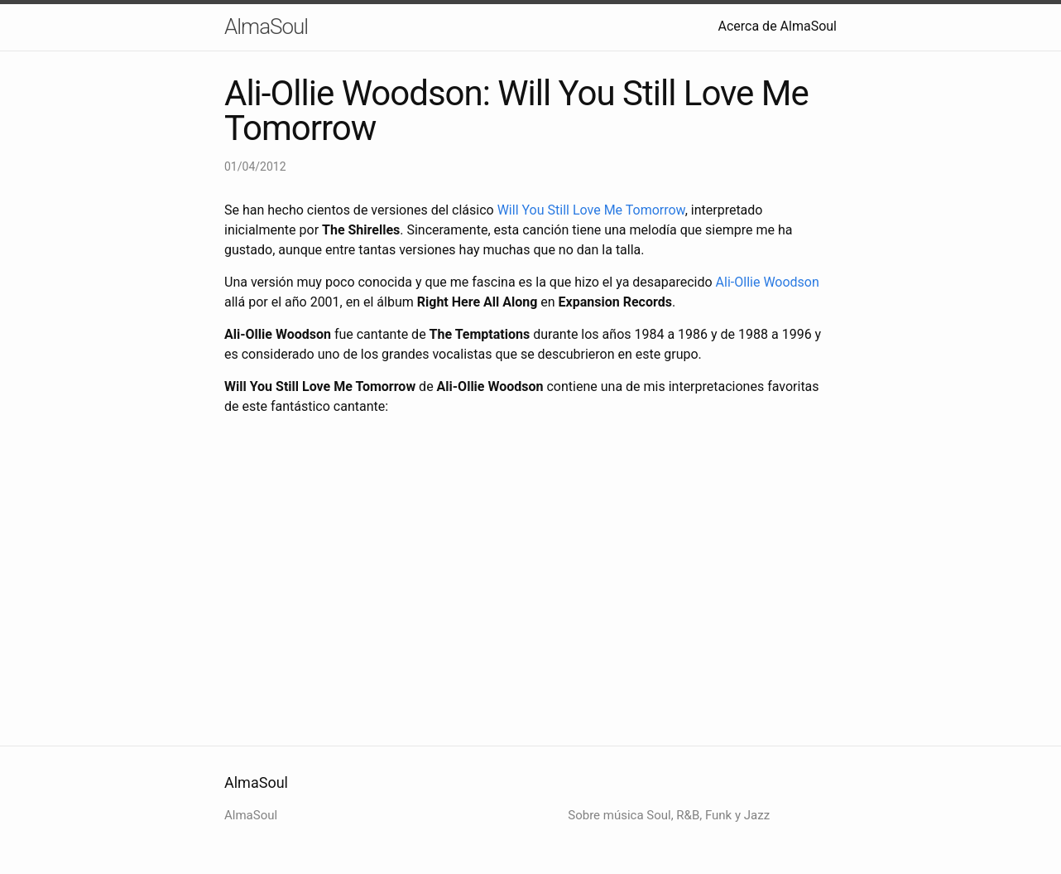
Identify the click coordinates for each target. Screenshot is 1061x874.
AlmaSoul (266, 26)
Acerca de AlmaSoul (778, 26)
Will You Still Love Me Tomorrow (591, 210)
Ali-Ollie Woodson (767, 282)
